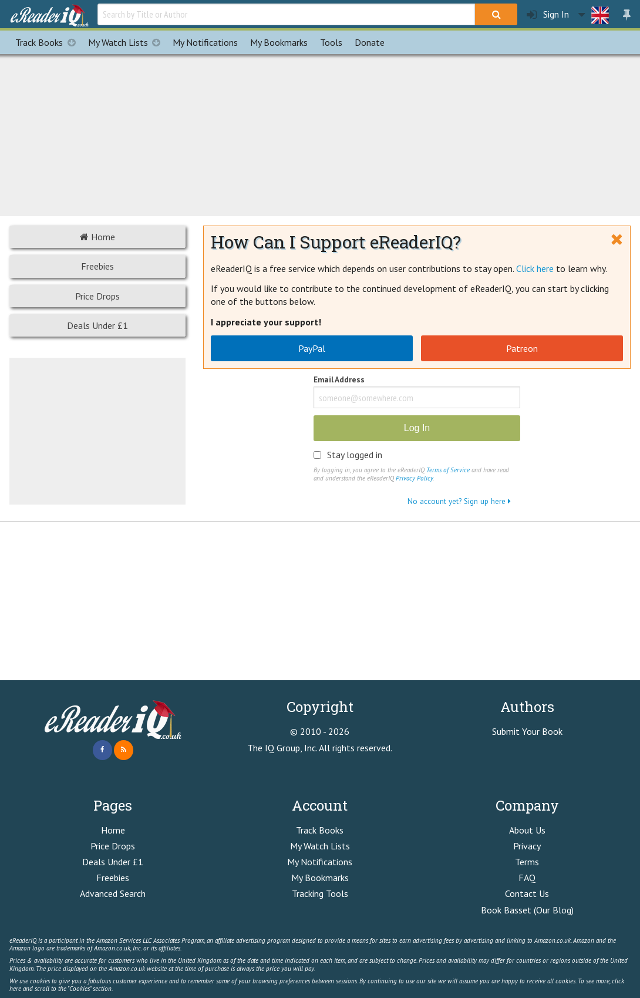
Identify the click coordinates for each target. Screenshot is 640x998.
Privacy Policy (414, 478)
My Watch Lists (127, 42)
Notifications (205, 42)
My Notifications (319, 862)
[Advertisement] (320, 133)
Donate (370, 42)
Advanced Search (113, 893)
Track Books (48, 42)
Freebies (97, 266)
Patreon (522, 348)
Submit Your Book (527, 731)
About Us (527, 830)
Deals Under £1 (97, 325)
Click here (535, 268)
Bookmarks (279, 42)
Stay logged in (354, 454)
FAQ (526, 877)
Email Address (339, 380)
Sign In (548, 14)
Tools (331, 42)
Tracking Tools (320, 893)
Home (97, 237)
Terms (527, 862)
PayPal (311, 348)
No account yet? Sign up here (459, 501)
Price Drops (97, 296)
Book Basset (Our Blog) (527, 910)
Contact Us (527, 893)
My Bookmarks (320, 877)
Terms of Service (448, 470)
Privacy (527, 846)
